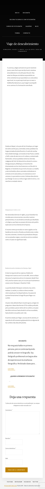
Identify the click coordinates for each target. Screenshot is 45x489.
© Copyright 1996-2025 (10, 485)
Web (6, 458)
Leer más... (11, 369)
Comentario (9, 410)
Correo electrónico (10, 448)
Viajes (14, 49)
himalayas (7, 49)
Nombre (8, 438)
